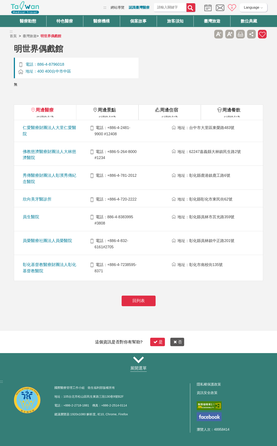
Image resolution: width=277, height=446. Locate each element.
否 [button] (178, 342)
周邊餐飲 (231, 109)
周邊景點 (107, 109)
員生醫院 (31, 217)
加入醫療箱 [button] (262, 34)
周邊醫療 (44, 109)
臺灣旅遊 (30, 36)
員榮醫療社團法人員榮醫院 (47, 240)
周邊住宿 (169, 109)
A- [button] (218, 34)
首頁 (13, 36)
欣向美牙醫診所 (37, 199)
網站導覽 (117, 7)
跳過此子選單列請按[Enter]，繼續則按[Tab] (207, 34)
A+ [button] (229, 34)
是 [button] (158, 342)
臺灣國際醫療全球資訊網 (25, 8)
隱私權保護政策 (209, 384)
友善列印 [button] (240, 34)
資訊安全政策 (207, 393)
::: (104, 7)
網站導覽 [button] (138, 359)
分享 (251, 34)
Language (251, 7)
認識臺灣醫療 (139, 7)
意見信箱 (220, 7)
